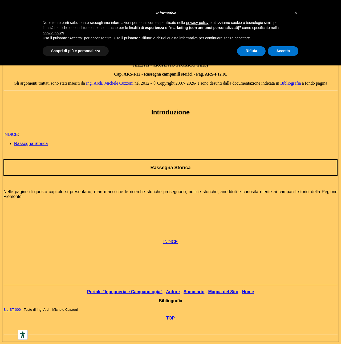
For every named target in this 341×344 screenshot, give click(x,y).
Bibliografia (290, 83)
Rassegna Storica (170, 167)
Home (248, 291)
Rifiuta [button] (251, 51)
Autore (173, 291)
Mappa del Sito (223, 291)
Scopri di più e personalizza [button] (75, 51)
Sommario (194, 291)
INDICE (170, 241)
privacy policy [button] (197, 22)
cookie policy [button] (53, 33)
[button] (295, 13)
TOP (170, 318)
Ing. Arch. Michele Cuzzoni (109, 83)
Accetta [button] (283, 51)
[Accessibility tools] (23, 335)
